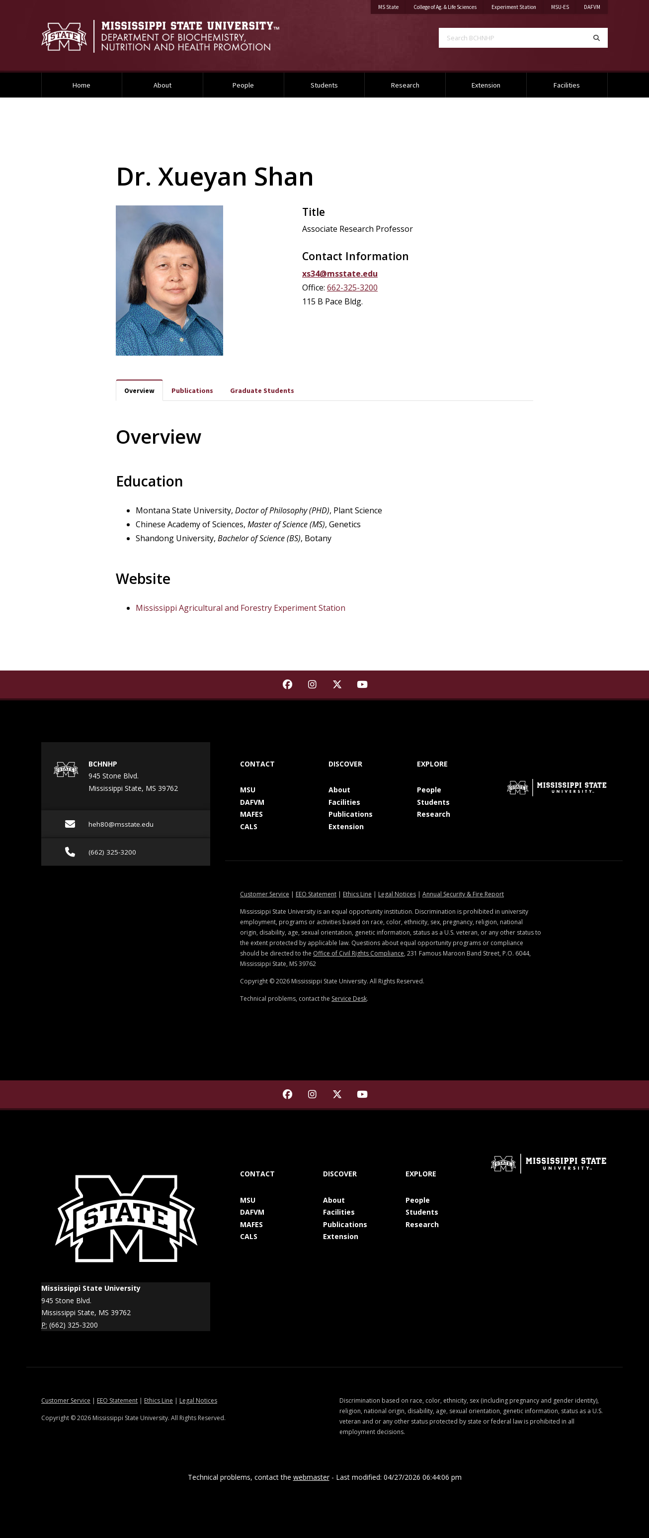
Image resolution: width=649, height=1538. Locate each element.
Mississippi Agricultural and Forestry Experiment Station (240, 607)
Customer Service (264, 894)
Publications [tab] (192, 390)
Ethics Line (357, 894)
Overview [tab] (139, 390)
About (162, 85)
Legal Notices (397, 894)
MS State (388, 6)
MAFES (251, 814)
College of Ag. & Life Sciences (445, 6)
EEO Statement (316, 894)
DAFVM (592, 6)
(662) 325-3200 (73, 1325)
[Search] (596, 38)
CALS (248, 826)
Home (81, 85)
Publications (350, 814)
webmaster (311, 1477)
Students (324, 85)
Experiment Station (513, 6)
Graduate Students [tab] (262, 390)
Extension (486, 85)
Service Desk (349, 998)
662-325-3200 (352, 287)
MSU (247, 789)
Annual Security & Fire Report (463, 894)
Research (405, 85)
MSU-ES (560, 6)
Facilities (567, 85)
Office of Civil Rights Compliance (358, 953)
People (243, 85)
